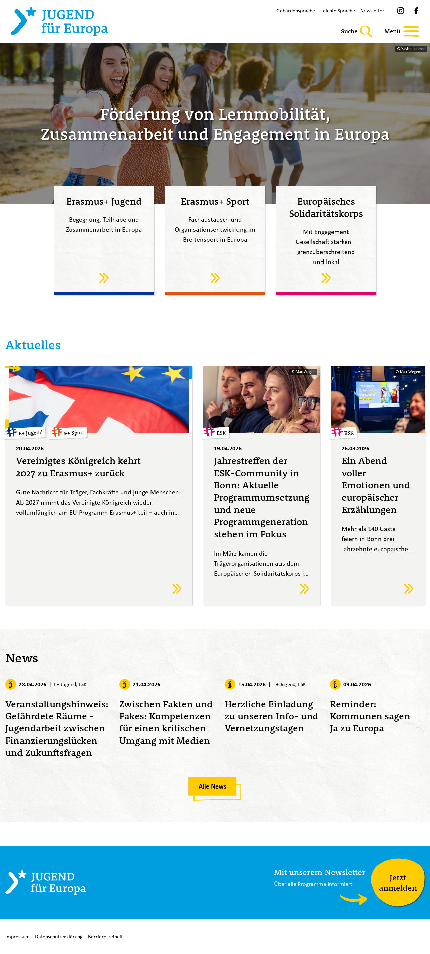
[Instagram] (401, 11)
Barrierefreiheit (105, 936)
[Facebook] (416, 11)
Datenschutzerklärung (59, 936)
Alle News (212, 786)
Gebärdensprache (295, 10)
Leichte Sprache (337, 10)
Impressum (17, 936)
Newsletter (372, 10)
